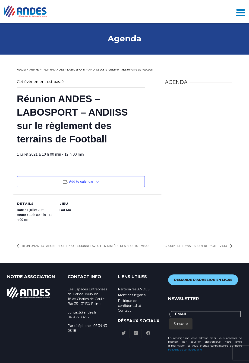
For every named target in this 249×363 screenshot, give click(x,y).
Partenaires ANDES (134, 289)
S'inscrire (181, 324)
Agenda (34, 69)
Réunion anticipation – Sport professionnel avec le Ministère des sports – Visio (85, 246)
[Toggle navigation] (240, 11)
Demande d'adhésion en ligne (203, 280)
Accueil (21, 69)
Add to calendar (81, 181)
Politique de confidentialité (185, 349)
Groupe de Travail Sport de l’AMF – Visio (196, 246)
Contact (124, 310)
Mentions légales (131, 295)
